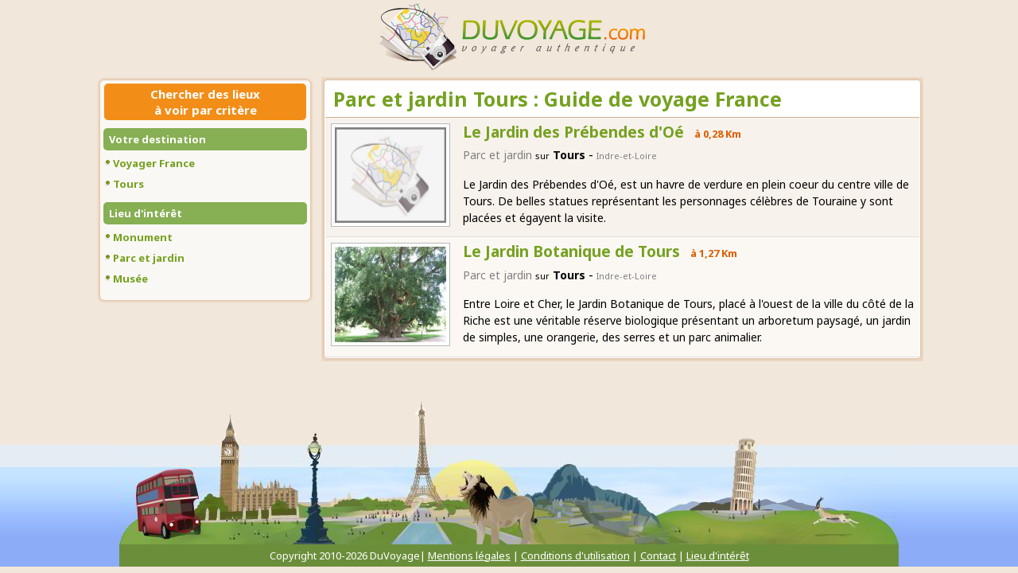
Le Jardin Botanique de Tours (571, 251)
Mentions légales (469, 555)
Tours (128, 184)
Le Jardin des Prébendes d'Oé (573, 132)
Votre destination (157, 139)
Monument (143, 237)
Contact (658, 555)
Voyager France (154, 163)
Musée (130, 278)
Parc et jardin (149, 258)
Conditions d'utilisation (575, 555)
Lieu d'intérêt (145, 213)
